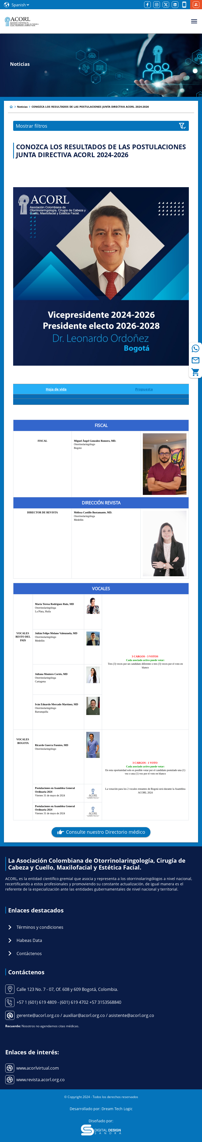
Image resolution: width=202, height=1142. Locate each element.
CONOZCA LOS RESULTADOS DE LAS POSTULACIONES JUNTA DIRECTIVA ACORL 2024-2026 (90, 106)
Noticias (22, 106)
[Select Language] (20, 5)
